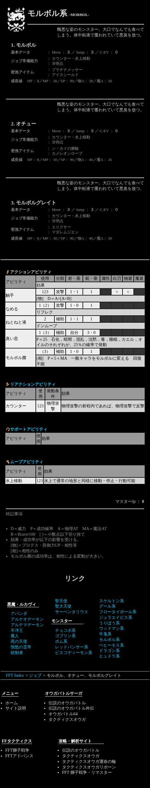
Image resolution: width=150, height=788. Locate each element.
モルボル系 (109, 639)
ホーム (11, 702)
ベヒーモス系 (111, 645)
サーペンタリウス (71, 611)
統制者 (17, 652)
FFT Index (15, 675)
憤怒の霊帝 (21, 647)
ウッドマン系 (111, 628)
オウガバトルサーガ (63, 693)
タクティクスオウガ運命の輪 (89, 761)
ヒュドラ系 (109, 656)
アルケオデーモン (27, 619)
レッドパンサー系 (71, 647)
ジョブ (35, 675)
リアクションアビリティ (33, 384)
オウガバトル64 (63, 713)
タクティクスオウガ (67, 719)
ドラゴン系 (109, 650)
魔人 (15, 635)
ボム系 (61, 641)
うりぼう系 (109, 623)
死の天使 (19, 641)
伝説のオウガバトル (67, 702)
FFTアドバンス (19, 755)
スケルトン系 (111, 600)
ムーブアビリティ (26, 461)
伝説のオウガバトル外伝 (71, 708)
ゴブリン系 (65, 635)
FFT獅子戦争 (17, 750)
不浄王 (17, 630)
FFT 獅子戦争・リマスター (87, 772)
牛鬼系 (105, 634)
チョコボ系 (65, 630)
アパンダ (19, 613)
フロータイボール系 (117, 611)
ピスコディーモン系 (73, 652)
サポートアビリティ (28, 429)
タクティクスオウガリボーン (89, 767)
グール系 (107, 606)
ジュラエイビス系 (115, 617)
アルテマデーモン (27, 624)
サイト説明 (15, 708)
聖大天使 (63, 606)
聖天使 (61, 600)
